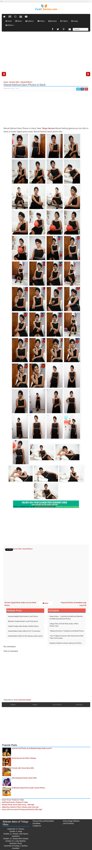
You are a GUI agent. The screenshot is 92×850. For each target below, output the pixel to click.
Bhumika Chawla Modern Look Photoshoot (23, 621)
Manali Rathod (27, 549)
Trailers (64, 21)
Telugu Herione (48, 128)
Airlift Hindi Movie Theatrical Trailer (15, 802)
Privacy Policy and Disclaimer (43, 821)
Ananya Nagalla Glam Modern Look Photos (23, 616)
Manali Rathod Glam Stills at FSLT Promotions (24, 631)
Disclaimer (36, 823)
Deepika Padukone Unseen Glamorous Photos (66, 643)
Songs (74, 21)
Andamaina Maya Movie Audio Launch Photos (28, 788)
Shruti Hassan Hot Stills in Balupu (24, 758)
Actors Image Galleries (71, 821)
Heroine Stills (17, 549)
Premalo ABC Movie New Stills (23, 768)
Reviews (52, 21)
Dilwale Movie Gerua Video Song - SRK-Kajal (18, 805)
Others (10, 25)
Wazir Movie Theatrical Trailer (13, 800)
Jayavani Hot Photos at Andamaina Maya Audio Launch (32, 748)
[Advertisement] (46, 51)
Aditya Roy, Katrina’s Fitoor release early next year (20, 807)
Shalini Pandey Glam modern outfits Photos (23, 626)
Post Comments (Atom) (22, 700)
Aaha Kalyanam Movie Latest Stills (24, 778)
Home (9, 21)
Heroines (79, 705)
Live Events (57, 705)
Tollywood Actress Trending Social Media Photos (67, 631)
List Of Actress (68, 823)
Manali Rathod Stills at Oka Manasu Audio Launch (25, 636)
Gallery (29, 21)
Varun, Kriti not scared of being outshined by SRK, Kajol (22, 809)
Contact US (37, 826)
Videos (41, 21)
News (18, 21)
